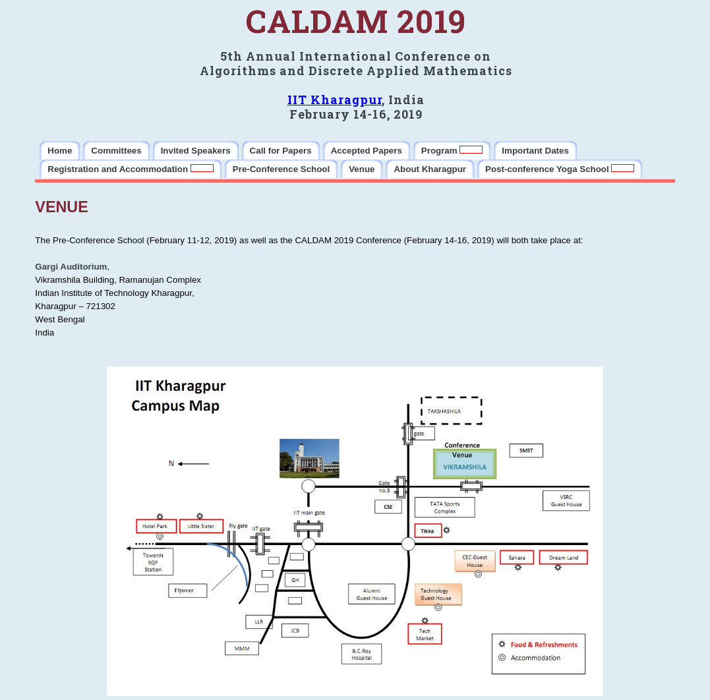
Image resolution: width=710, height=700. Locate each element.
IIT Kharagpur (334, 99)
